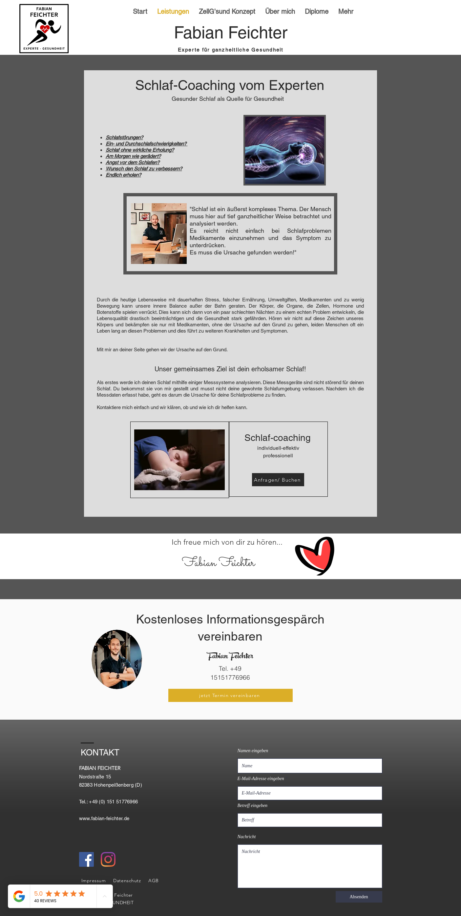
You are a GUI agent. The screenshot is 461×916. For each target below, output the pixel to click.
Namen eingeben (253, 751)
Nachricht (247, 837)
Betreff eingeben (253, 805)
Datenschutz (127, 880)
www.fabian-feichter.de (104, 818)
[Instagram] (108, 859)
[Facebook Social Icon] (86, 859)
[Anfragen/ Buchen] (278, 479)
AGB (153, 880)
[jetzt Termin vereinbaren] (230, 695)
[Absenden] (359, 897)
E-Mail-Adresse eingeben (261, 778)
